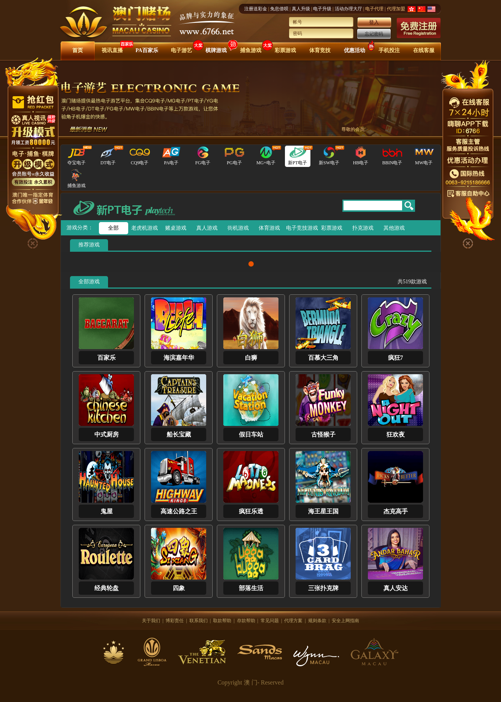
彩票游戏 (285, 50)
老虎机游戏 (144, 228)
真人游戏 (207, 228)
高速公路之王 (179, 511)
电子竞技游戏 (300, 228)
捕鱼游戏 (250, 50)
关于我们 (151, 620)
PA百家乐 (146, 50)
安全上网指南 (345, 620)
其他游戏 (394, 228)
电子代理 (374, 8)
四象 (179, 588)
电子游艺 (181, 50)
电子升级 (322, 8)
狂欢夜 (395, 434)
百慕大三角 (323, 357)
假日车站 (251, 434)
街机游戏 (238, 228)
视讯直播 (112, 50)
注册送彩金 (255, 8)
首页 (77, 50)
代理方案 (293, 620)
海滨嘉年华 (179, 357)
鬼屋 (106, 511)
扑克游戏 (363, 228)
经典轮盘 (106, 588)
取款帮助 (222, 620)
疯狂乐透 (251, 511)
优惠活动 (354, 50)
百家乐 (106, 357)
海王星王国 (323, 511)
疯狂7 (395, 357)
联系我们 (198, 620)
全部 (113, 228)
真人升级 (301, 8)
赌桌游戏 (175, 228)
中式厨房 (106, 434)
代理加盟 (396, 8)
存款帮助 (246, 620)
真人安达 (395, 588)
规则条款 (317, 620)
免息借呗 (279, 8)
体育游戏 (269, 228)
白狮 (251, 357)
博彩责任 (174, 620)
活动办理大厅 (348, 8)
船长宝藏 (179, 434)
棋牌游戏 (216, 50)
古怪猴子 (323, 434)
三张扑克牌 (323, 588)
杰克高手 (395, 511)
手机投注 (389, 50)
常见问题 (270, 620)
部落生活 (251, 588)
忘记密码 (374, 34)
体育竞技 (320, 50)
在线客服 (423, 50)
